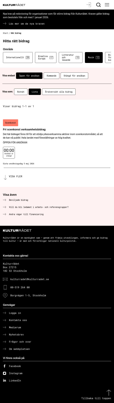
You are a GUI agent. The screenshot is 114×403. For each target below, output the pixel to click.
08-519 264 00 (20, 287)
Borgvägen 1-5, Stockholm (28, 295)
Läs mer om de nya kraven (27, 23)
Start (5, 33)
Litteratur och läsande (70, 57)
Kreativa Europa (45, 57)
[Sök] (98, 4)
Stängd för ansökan (74, 75)
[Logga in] (89, 4)
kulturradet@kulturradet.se (29, 279)
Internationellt (18, 57)
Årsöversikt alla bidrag (58, 91)
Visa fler (15, 176)
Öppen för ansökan (29, 75)
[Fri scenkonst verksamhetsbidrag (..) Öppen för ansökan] (57, 142)
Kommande (51, 75)
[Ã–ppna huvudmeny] (107, 5)
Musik (94, 57)
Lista (35, 91)
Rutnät (20, 91)
